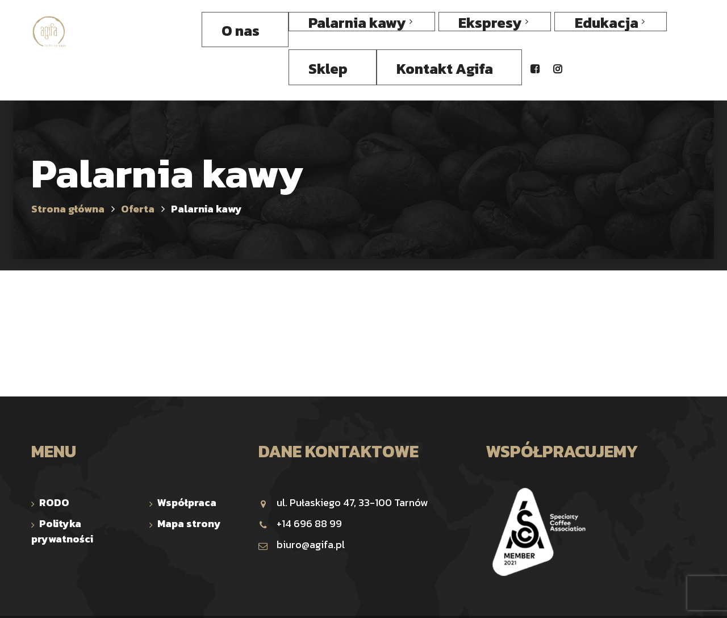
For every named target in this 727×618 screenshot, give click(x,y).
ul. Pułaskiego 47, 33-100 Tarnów (343, 466)
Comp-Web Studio (469, 598)
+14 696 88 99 (300, 487)
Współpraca (186, 466)
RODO (54, 466)
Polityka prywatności (62, 494)
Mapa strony (189, 487)
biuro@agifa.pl (301, 508)
